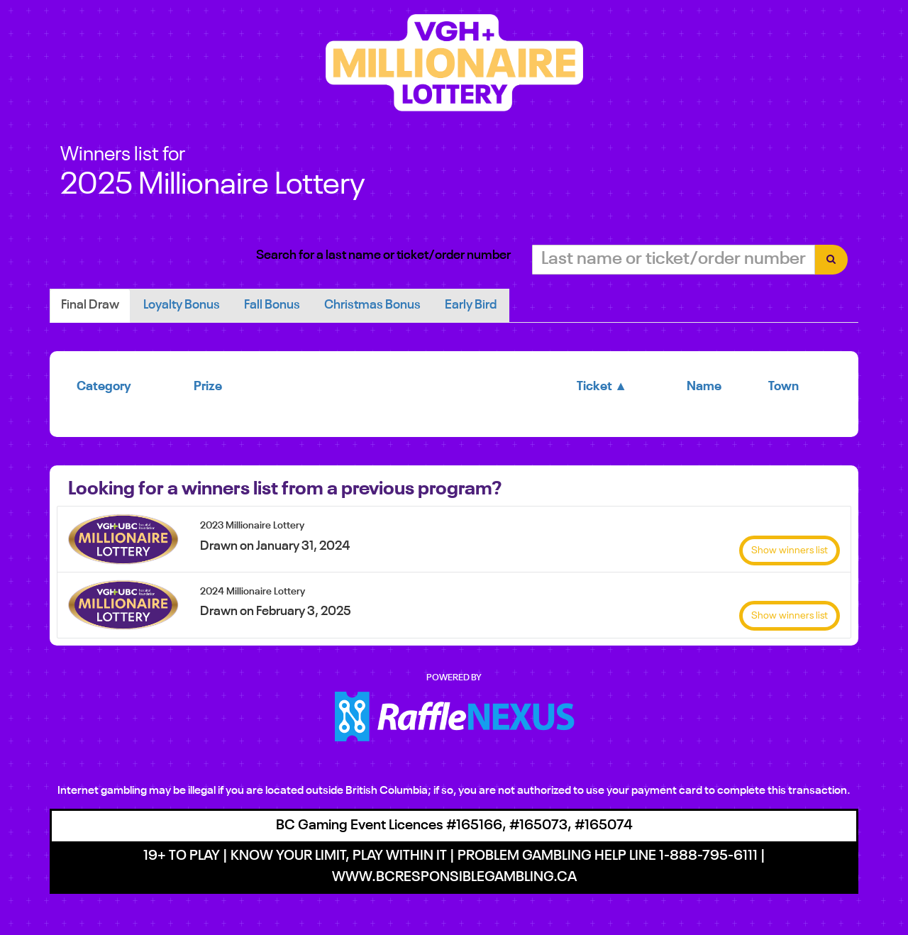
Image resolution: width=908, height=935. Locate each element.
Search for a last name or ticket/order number (383, 255)
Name (704, 386)
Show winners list (789, 550)
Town (783, 386)
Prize (208, 386)
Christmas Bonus (372, 305)
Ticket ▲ (602, 386)
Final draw (90, 305)
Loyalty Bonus (181, 305)
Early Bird (471, 305)
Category (104, 386)
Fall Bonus (272, 305)
